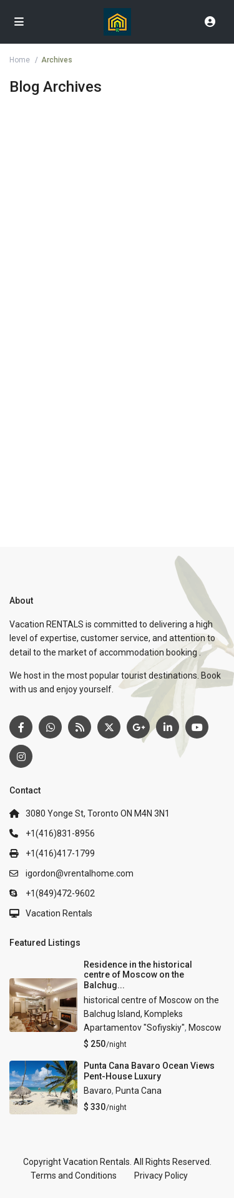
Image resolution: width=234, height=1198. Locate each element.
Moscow (205, 1028)
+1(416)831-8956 (60, 833)
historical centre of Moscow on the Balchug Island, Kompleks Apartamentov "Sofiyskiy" (151, 1014)
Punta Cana (138, 1091)
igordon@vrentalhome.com (80, 873)
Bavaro (98, 1091)
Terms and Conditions (74, 1176)
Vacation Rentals (59, 913)
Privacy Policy (161, 1176)
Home (19, 60)
